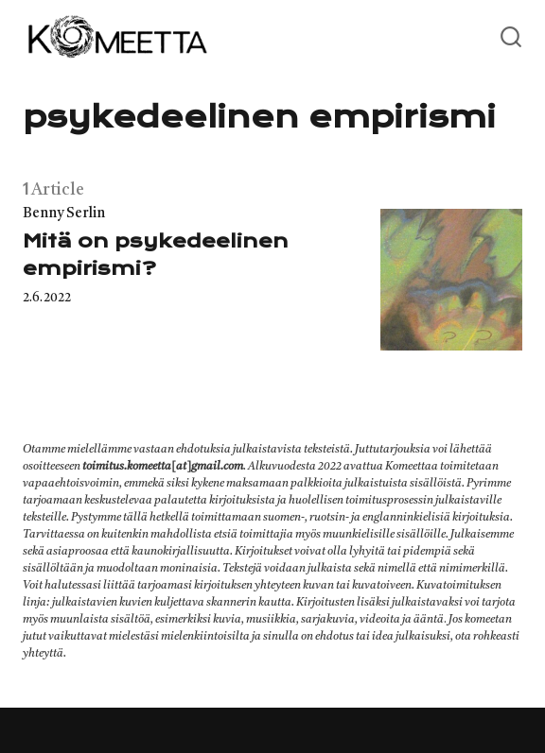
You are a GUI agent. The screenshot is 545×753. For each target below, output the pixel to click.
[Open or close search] (511, 38)
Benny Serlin (64, 214)
